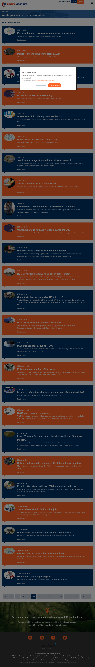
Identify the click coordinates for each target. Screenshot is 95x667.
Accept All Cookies (54, 85)
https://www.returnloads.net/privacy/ (44, 80)
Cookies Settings (40, 85)
